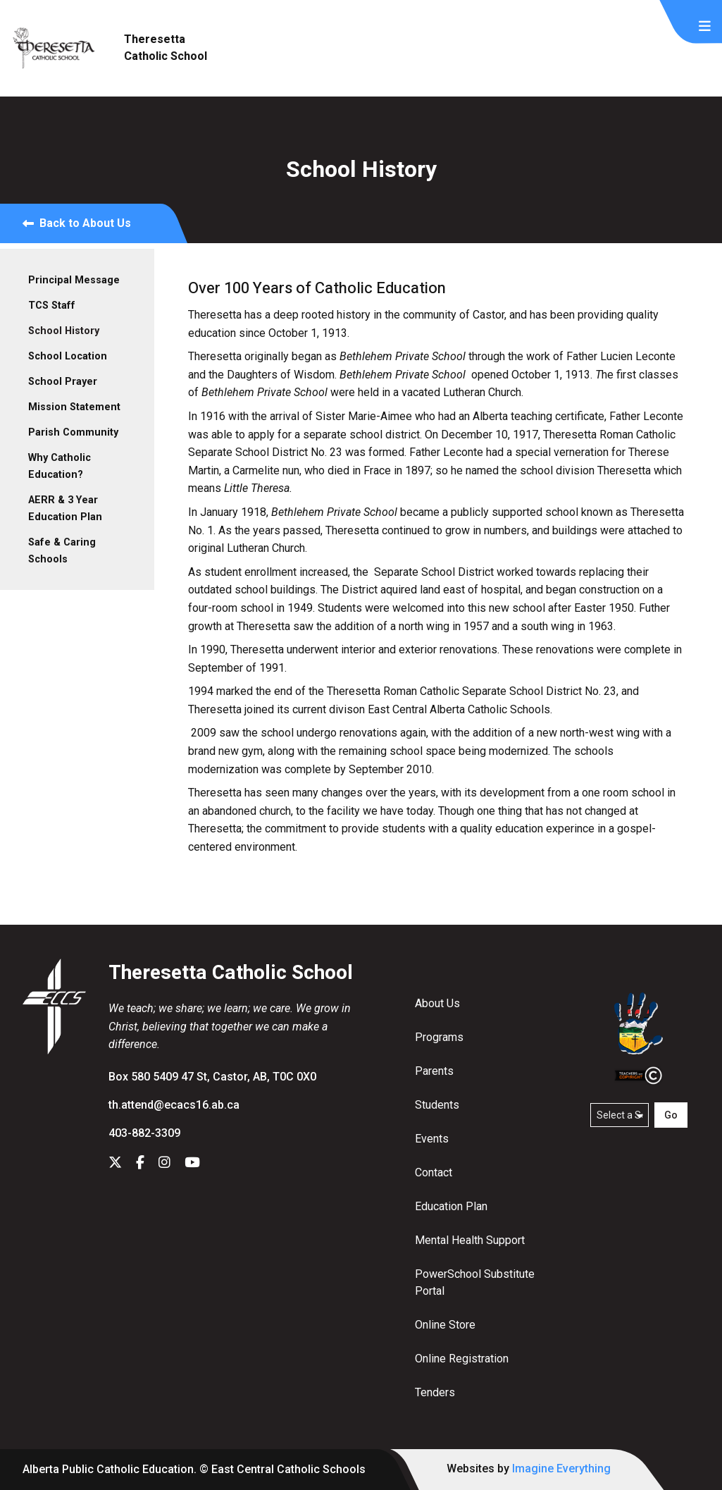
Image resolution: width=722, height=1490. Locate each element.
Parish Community (73, 432)
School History (63, 331)
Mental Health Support (470, 1240)
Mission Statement (74, 407)
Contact (433, 1172)
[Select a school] (619, 1115)
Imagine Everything (561, 1468)
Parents (434, 1071)
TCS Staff (51, 306)
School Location (67, 356)
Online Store (445, 1324)
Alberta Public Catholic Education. (110, 1469)
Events (432, 1138)
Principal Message (74, 280)
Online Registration (462, 1358)
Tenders (435, 1392)
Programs (439, 1037)
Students (437, 1105)
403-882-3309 (144, 1133)
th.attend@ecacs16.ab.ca (173, 1105)
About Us (437, 1003)
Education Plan (451, 1206)
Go (671, 1115)
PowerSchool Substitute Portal (475, 1282)
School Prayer (62, 382)
